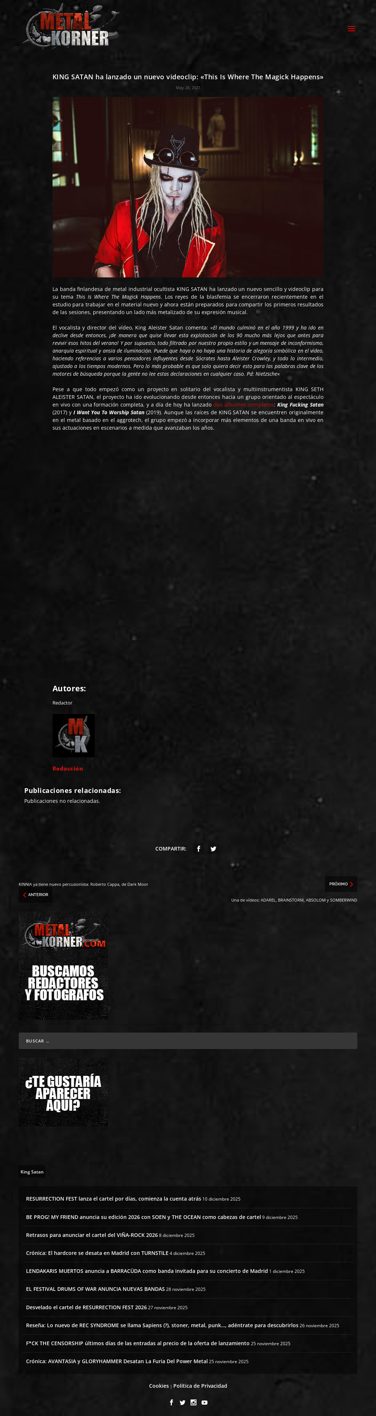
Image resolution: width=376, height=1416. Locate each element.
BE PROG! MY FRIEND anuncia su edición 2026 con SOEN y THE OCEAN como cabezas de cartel (143, 1214)
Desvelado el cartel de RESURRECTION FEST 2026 (86, 1305)
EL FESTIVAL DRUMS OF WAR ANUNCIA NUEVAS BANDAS (95, 1287)
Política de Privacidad (200, 1383)
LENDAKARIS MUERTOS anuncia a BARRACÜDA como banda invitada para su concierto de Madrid (147, 1268)
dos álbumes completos (243, 402)
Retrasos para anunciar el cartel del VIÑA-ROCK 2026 (92, 1232)
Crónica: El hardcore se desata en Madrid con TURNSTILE (97, 1250)
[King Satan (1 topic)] (32, 1169)
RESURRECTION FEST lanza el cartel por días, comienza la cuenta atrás (113, 1196)
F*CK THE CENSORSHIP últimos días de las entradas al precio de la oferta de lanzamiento (138, 1340)
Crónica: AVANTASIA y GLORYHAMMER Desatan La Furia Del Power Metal (117, 1358)
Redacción (68, 766)
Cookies (159, 1383)
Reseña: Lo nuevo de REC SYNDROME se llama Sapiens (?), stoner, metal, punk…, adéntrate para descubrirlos (162, 1322)
